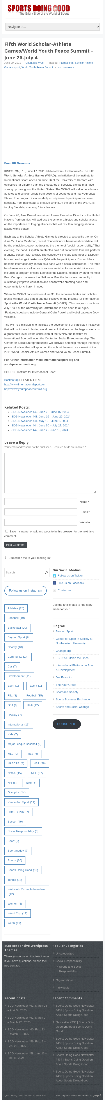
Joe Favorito (64, 677)
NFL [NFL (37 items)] (37, 773)
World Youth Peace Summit (37, 67)
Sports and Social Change (72, 706)
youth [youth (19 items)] (14, 923)
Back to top (11, 379)
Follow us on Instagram (25, 590)
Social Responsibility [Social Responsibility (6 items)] (23, 831)
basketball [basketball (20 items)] (17, 628)
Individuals (62, 987)
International (66, 62)
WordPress (41, 1095)
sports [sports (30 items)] (15, 860)
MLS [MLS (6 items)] (33, 754)
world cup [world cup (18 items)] (17, 913)
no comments (66, 67)
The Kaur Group (66, 684)
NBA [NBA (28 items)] (40, 763)
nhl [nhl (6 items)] (12, 783)
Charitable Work (34, 62)
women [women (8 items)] (15, 904)
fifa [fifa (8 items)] (12, 695)
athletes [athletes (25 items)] (16, 608)
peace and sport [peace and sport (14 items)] (21, 802)
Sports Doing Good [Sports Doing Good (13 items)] (23, 870)
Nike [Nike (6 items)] (31, 783)
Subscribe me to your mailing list (28, 557)
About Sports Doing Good (72, 1014)
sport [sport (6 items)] (13, 841)
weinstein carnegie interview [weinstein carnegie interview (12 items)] (26, 892)
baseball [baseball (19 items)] (16, 618)
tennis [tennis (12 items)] (15, 880)
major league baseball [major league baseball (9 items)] (24, 744)
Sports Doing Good (13, 1095)
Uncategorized (65, 953)
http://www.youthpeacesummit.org (25, 389)
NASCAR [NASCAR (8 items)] (16, 763)
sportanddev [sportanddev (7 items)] (18, 851)
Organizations (64, 980)
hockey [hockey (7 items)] (15, 715)
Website (85, 522)
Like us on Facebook (71, 583)
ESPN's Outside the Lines (72, 658)
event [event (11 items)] (36, 686)
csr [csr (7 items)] (12, 666)
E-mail (84, 512)
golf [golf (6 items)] (13, 705)
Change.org (63, 650)
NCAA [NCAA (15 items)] (15, 773)
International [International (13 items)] (19, 724)
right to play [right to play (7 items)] (18, 812)
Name (83, 501)
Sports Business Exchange (73, 699)
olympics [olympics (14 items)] (17, 792)
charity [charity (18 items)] (15, 647)
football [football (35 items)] (35, 695)
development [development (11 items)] (19, 676)
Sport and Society (67, 692)
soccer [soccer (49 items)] (15, 821)
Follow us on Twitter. (71, 575)
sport (17, 67)
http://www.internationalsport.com (25, 384)
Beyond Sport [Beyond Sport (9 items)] (19, 637)
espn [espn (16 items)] (14, 686)
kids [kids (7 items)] (13, 734)
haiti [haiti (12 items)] (33, 705)
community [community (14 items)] (18, 657)
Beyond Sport (64, 631)
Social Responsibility (69, 961)
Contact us (64, 590)
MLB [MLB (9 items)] (13, 754)
